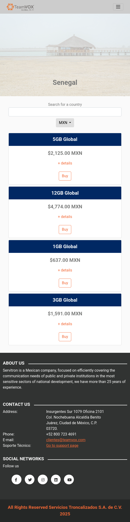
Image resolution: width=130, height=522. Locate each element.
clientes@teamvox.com (66, 440)
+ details (65, 163)
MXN (63, 122)
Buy (65, 176)
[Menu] (118, 6)
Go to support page (62, 445)
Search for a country (65, 104)
